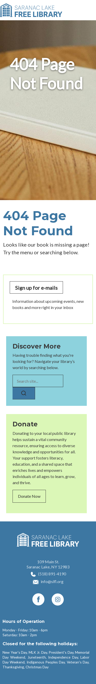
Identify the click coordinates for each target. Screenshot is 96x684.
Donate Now (29, 496)
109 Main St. (48, 561)
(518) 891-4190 (52, 573)
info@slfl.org (52, 581)
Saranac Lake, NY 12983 (48, 566)
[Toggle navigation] (89, 10)
